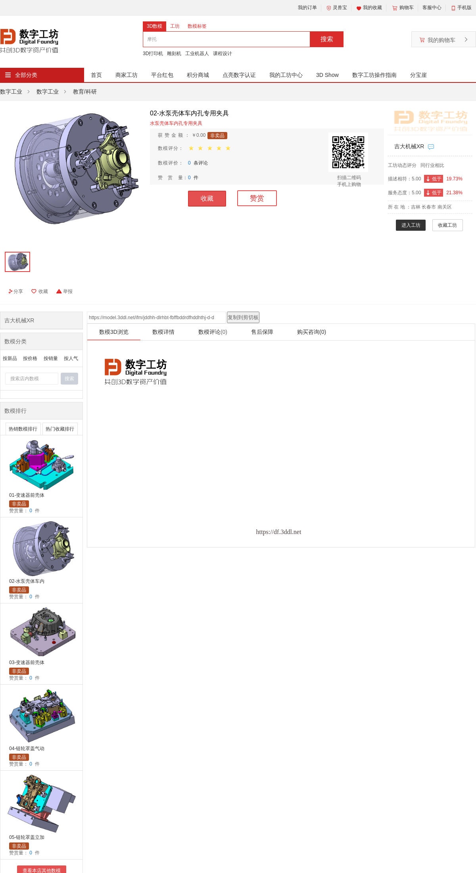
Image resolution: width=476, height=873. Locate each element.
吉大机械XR (409, 146)
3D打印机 (153, 53)
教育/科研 (85, 91)
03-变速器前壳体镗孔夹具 (26, 663)
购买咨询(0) (311, 332)
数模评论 (212, 332)
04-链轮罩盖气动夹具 (26, 749)
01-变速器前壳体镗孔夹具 (26, 495)
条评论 (198, 163)
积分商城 (198, 75)
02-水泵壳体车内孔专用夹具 (26, 581)
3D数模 (154, 26)
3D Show (327, 75)
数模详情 (163, 332)
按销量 (51, 358)
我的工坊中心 (286, 75)
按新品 (10, 358)
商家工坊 (126, 75)
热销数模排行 (23, 429)
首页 (96, 75)
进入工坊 (410, 225)
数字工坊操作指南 (374, 75)
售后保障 (262, 332)
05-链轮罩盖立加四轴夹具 (26, 838)
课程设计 (222, 53)
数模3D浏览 (114, 332)
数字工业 (11, 91)
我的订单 (307, 7)
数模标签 (197, 26)
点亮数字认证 (239, 75)
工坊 (175, 26)
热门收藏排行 (60, 429)
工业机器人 (197, 53)
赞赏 (257, 198)
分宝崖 (418, 75)
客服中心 (431, 7)
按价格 (30, 358)
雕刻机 (174, 53)
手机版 (464, 7)
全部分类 (26, 75)
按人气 (71, 358)
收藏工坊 (447, 225)
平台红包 (162, 75)
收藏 (207, 198)
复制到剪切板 (243, 317)
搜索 (327, 39)
